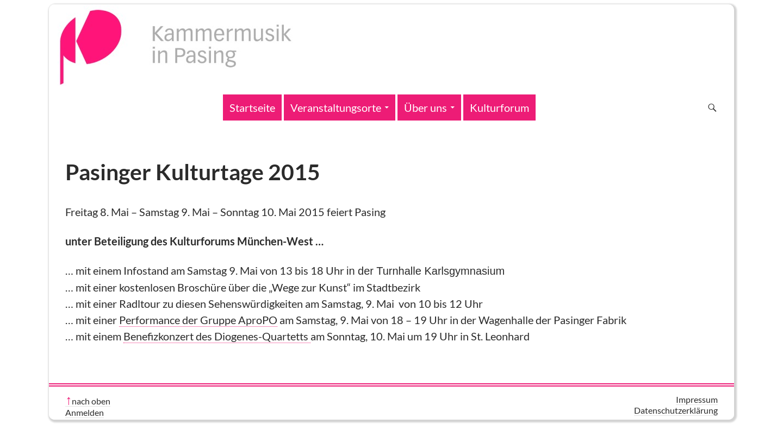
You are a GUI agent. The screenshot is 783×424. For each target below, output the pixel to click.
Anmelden (84, 412)
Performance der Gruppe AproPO (198, 319)
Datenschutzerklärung (676, 410)
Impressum (697, 399)
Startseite (252, 107)
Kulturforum (499, 107)
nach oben (91, 401)
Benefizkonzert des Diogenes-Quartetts (216, 336)
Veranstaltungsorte (335, 107)
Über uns (425, 107)
